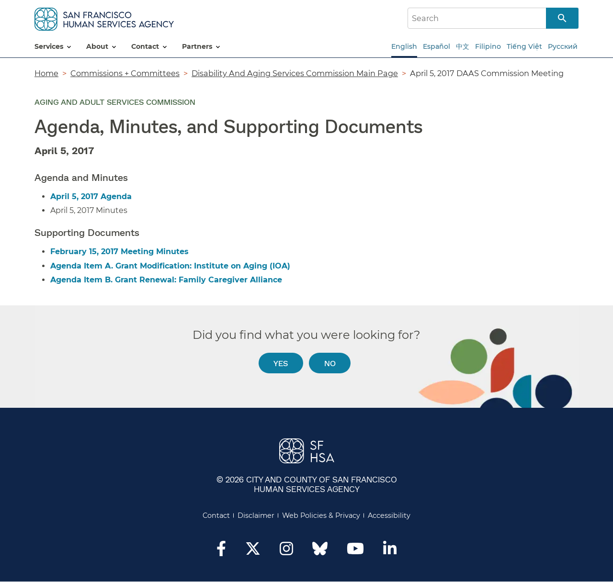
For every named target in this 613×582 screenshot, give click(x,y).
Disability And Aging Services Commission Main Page (295, 73)
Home (46, 73)
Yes (280, 363)
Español (436, 46)
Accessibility (389, 515)
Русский (563, 46)
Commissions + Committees (125, 73)
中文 (462, 46)
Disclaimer (256, 515)
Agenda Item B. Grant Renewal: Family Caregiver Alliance (166, 279)
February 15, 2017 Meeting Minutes (119, 251)
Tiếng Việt (524, 46)
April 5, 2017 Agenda (91, 196)
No (330, 363)
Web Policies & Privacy (321, 515)
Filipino (488, 46)
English (404, 46)
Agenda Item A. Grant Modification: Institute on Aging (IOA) (170, 265)
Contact (216, 515)
